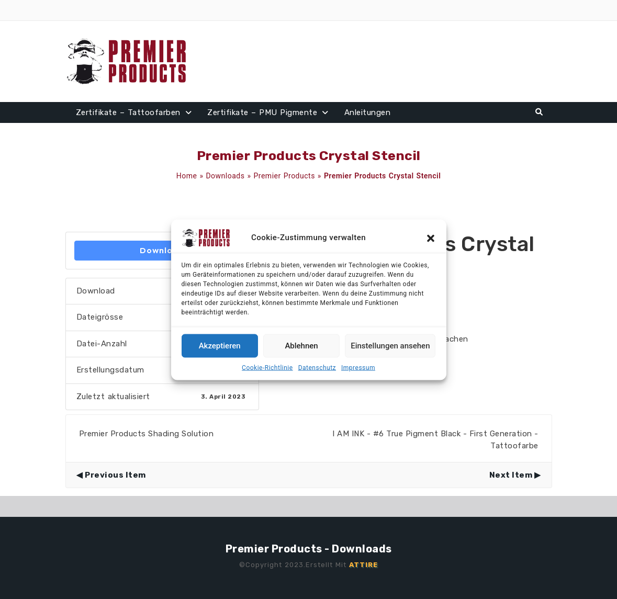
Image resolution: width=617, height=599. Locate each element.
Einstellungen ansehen (390, 346)
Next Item (511, 475)
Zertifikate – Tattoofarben (128, 112)
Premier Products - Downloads (309, 549)
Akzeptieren (220, 346)
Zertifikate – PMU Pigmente (262, 112)
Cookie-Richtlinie (267, 367)
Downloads (225, 176)
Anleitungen (367, 112)
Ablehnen (301, 346)
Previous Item (115, 475)
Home (186, 176)
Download (162, 250)
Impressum (358, 367)
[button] (430, 237)
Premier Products (284, 176)
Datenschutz (317, 367)
